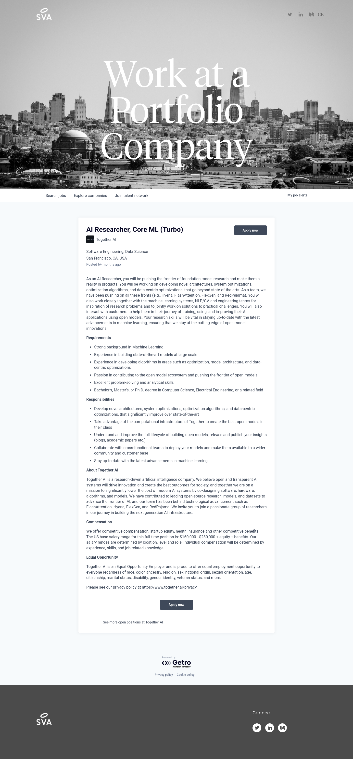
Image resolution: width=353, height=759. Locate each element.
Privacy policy (164, 674)
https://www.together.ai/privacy (169, 587)
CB (321, 15)
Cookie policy (185, 674)
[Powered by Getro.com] (176, 662)
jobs (56, 195)
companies (90, 195)
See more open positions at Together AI (133, 622)
